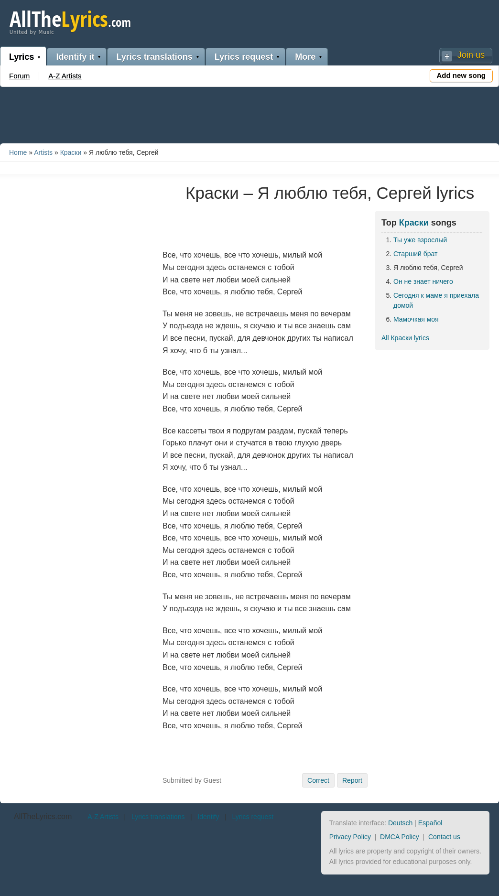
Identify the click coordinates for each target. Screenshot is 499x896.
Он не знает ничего (423, 281)
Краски (71, 152)
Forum (19, 76)
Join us (471, 55)
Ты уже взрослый (420, 240)
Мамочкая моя (416, 319)
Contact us (444, 837)
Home (18, 152)
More (305, 57)
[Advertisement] (249, 113)
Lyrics (21, 57)
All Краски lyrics (405, 338)
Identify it (75, 57)
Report (352, 780)
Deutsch (400, 823)
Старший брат (415, 254)
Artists (43, 152)
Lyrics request (244, 57)
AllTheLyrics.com (43, 816)
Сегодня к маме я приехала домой (436, 300)
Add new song (461, 75)
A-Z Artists (64, 76)
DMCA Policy (399, 837)
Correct (318, 780)
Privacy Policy (350, 837)
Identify (208, 816)
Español (430, 823)
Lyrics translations (154, 57)
